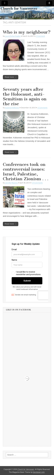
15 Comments (37, 183)
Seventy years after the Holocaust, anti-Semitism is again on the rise (25, 96)
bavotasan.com (39, 472)
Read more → (10, 77)
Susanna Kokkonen (12, 108)
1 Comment (40, 36)
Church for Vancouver (26, 469)
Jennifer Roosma (11, 183)
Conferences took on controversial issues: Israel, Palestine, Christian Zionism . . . (25, 172)
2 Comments (42, 108)
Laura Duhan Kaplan (13, 36)
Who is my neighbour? (27, 32)
